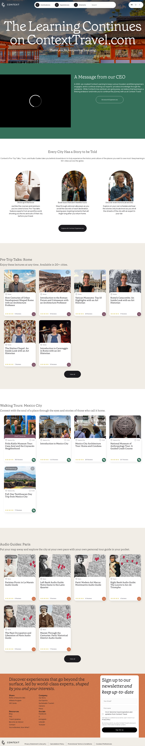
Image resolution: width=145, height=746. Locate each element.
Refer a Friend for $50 (17, 698)
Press (41, 709)
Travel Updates (15, 719)
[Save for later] (32, 272)
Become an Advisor (16, 722)
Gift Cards (13, 703)
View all (72, 374)
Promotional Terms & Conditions (80, 744)
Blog (10, 714)
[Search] (103, 5)
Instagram (42, 719)
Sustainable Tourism (46, 703)
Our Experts (43, 700)
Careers (42, 706)
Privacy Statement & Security (35, 744)
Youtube (42, 725)
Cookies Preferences (104, 744)
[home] (12, 7)
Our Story (42, 698)
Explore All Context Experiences (72, 228)
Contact (12, 725)
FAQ (10, 716)
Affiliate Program (15, 700)
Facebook (42, 714)
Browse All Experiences (110, 100)
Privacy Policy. (106, 719)
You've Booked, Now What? (19, 727)
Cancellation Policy (57, 744)
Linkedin (42, 722)
